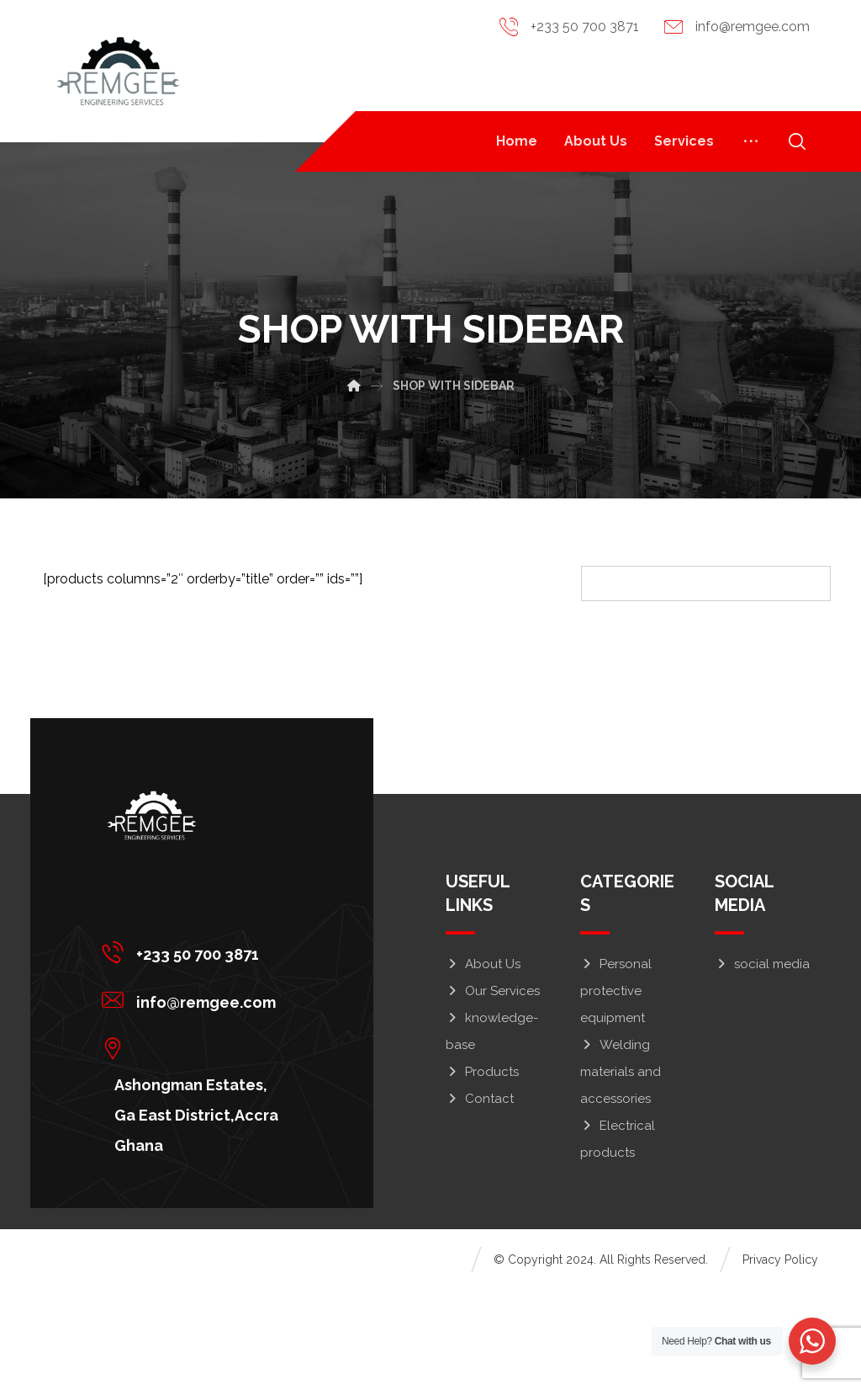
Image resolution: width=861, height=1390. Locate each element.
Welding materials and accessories (620, 1171)
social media (762, 1064)
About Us (483, 1064)
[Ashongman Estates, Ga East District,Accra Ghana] (195, 1147)
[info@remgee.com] (195, 1099)
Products (482, 1172)
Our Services (493, 1091)
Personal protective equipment (616, 1091)
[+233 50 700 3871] (195, 1051)
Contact (480, 1198)
